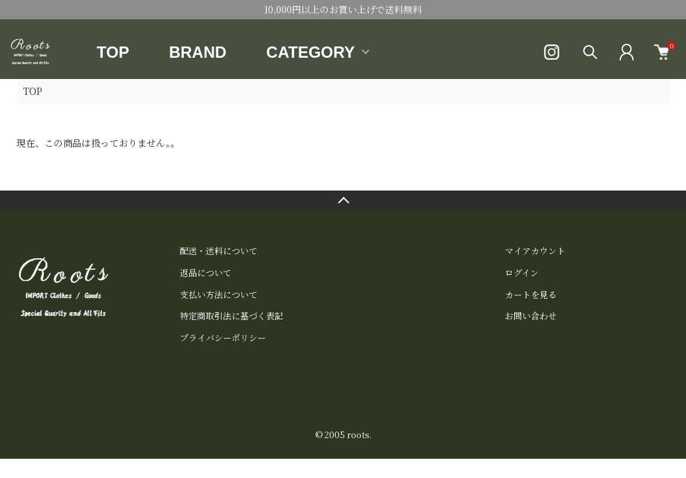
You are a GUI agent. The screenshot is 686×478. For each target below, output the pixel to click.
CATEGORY (310, 52)
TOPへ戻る (343, 200)
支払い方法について (218, 294)
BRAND (198, 52)
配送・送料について (218, 250)
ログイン (522, 272)
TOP (113, 52)
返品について (206, 272)
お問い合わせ (531, 315)
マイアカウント (535, 250)
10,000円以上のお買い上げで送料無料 (343, 9)
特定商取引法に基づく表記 (231, 315)
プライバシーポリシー (223, 337)
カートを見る (531, 294)
